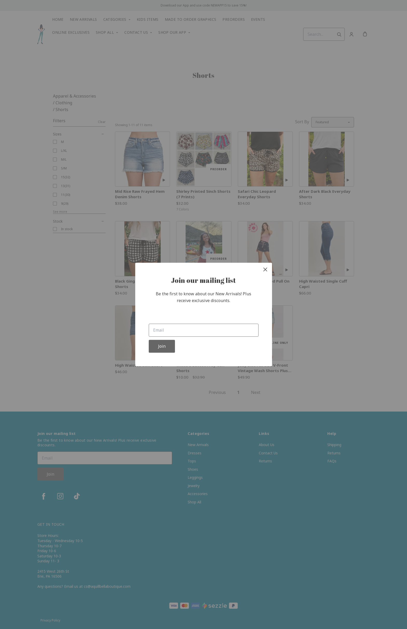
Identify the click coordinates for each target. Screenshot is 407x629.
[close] (265, 269)
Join (162, 346)
